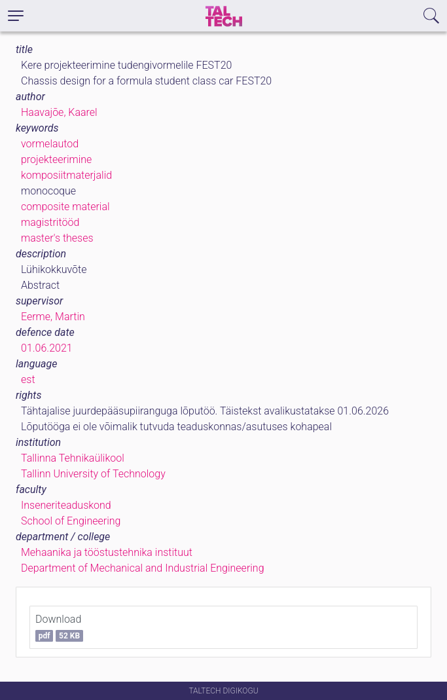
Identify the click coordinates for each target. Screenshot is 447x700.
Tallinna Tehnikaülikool (72, 458)
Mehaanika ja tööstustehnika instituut (106, 552)
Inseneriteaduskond (66, 505)
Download (59, 627)
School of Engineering (70, 521)
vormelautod (50, 144)
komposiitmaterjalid (66, 175)
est (28, 379)
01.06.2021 (47, 348)
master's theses (57, 238)
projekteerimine (56, 159)
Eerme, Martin (53, 316)
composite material (65, 206)
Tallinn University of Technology (93, 474)
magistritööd (50, 222)
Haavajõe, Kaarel (59, 112)
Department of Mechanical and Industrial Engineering (142, 568)
